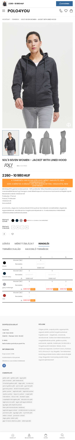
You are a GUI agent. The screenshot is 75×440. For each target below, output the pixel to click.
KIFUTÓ (32, 289)
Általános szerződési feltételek (13, 361)
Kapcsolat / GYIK (8, 354)
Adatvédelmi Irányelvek (11, 357)
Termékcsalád (11, 249)
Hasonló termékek (37, 249)
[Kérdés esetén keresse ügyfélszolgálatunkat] (61, 10)
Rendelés (44, 243)
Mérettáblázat (24, 243)
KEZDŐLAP (6, 19)
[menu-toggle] (3, 10)
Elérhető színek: (5, 220)
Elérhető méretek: (5, 227)
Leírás (6, 243)
